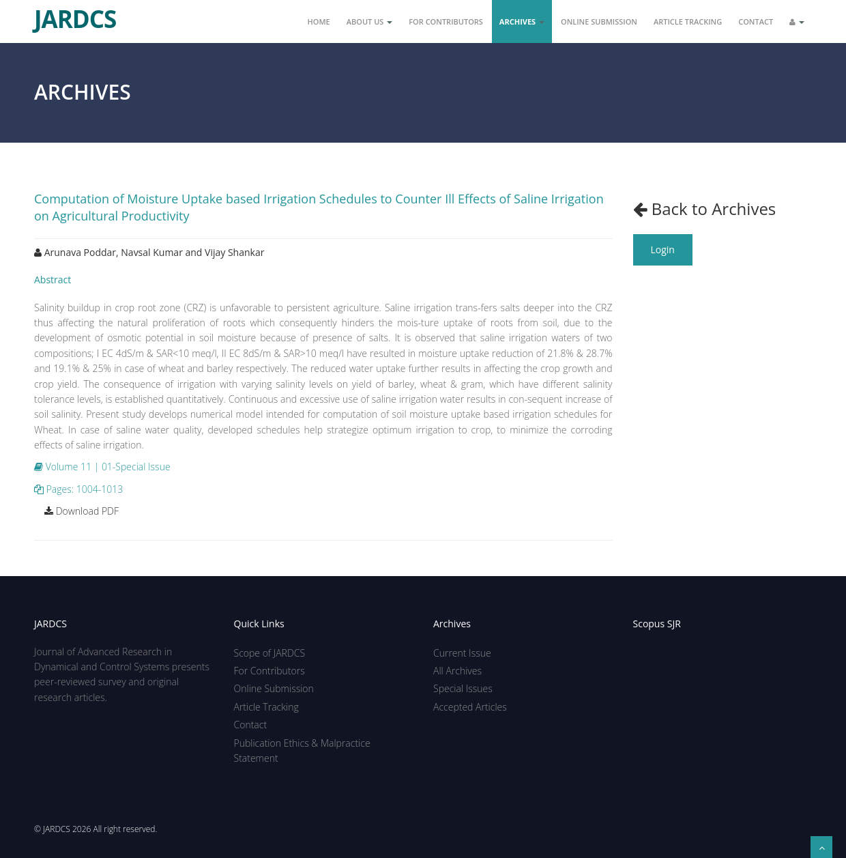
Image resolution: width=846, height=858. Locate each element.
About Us (370, 21)
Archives (521, 21)
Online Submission (599, 21)
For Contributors (446, 21)
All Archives (457, 670)
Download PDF (81, 510)
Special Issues (463, 688)
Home (319, 21)
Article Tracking (688, 21)
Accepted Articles (470, 706)
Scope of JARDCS (270, 652)
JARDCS (75, 13)
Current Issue (462, 652)
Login (663, 249)
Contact (755, 21)
